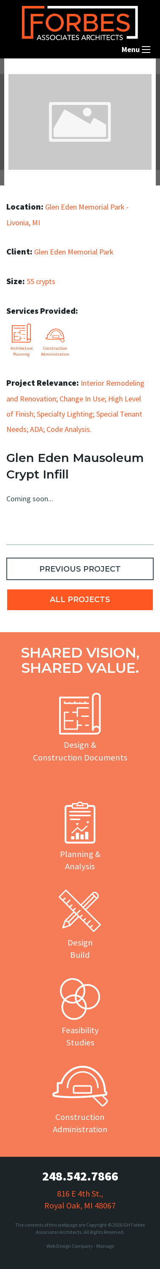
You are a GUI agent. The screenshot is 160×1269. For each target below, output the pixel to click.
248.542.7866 (80, 1176)
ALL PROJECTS (80, 599)
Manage (105, 1246)
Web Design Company (69, 1246)
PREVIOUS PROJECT (80, 569)
